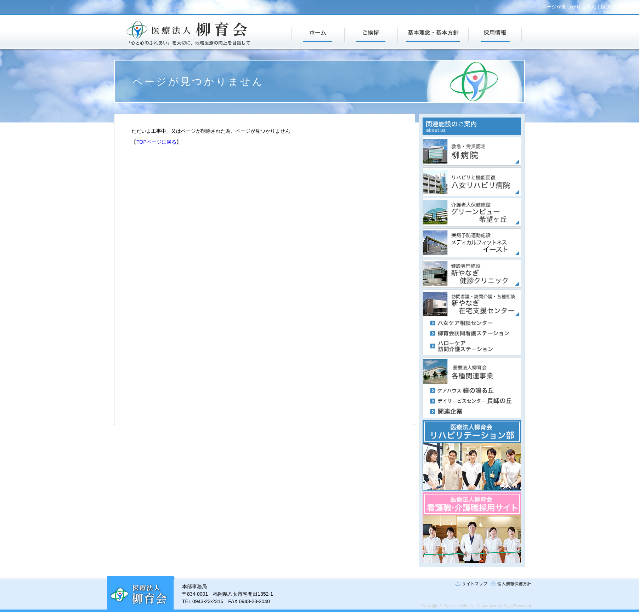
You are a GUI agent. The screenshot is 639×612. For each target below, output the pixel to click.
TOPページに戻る (156, 142)
